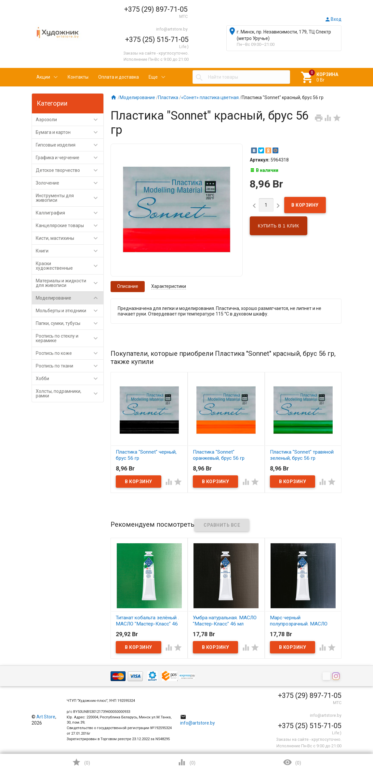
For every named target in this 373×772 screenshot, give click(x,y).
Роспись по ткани (70, 366)
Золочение (70, 183)
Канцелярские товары (70, 225)
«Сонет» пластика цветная (210, 97)
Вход (333, 19)
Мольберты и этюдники (70, 310)
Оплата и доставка (118, 77)
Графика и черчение (70, 157)
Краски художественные (70, 265)
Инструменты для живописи (70, 197)
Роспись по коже (70, 353)
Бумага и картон (70, 132)
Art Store (45, 716)
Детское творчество (70, 170)
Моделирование (70, 298)
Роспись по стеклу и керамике (70, 338)
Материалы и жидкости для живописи (70, 283)
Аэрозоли (70, 119)
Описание (127, 286)
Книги (70, 251)
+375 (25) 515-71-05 (157, 39)
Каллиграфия (70, 213)
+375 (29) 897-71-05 (156, 9)
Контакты (78, 77)
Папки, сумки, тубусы (70, 323)
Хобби (70, 378)
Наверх (346, 740)
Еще (153, 77)
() (81, 762)
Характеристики (168, 286)
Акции (43, 77)
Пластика (168, 97)
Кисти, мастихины (70, 238)
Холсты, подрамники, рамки (70, 393)
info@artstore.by (172, 29)
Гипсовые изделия (70, 145)
